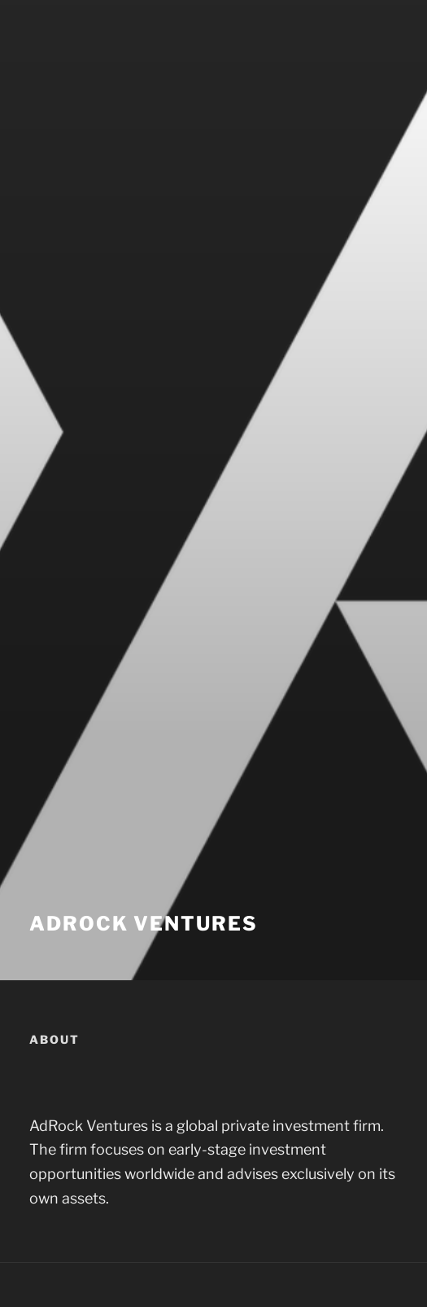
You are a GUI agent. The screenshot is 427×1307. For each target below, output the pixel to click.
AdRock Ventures (143, 923)
